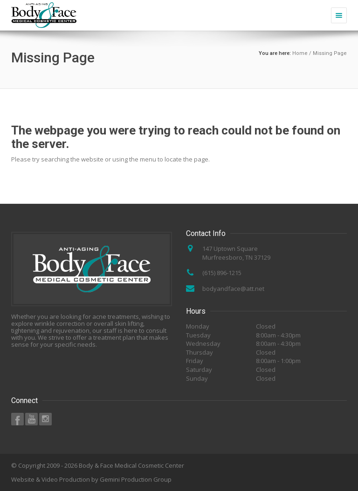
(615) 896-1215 (221, 273)
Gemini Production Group (136, 479)
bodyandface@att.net (233, 288)
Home (300, 53)
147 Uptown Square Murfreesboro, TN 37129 (236, 253)
